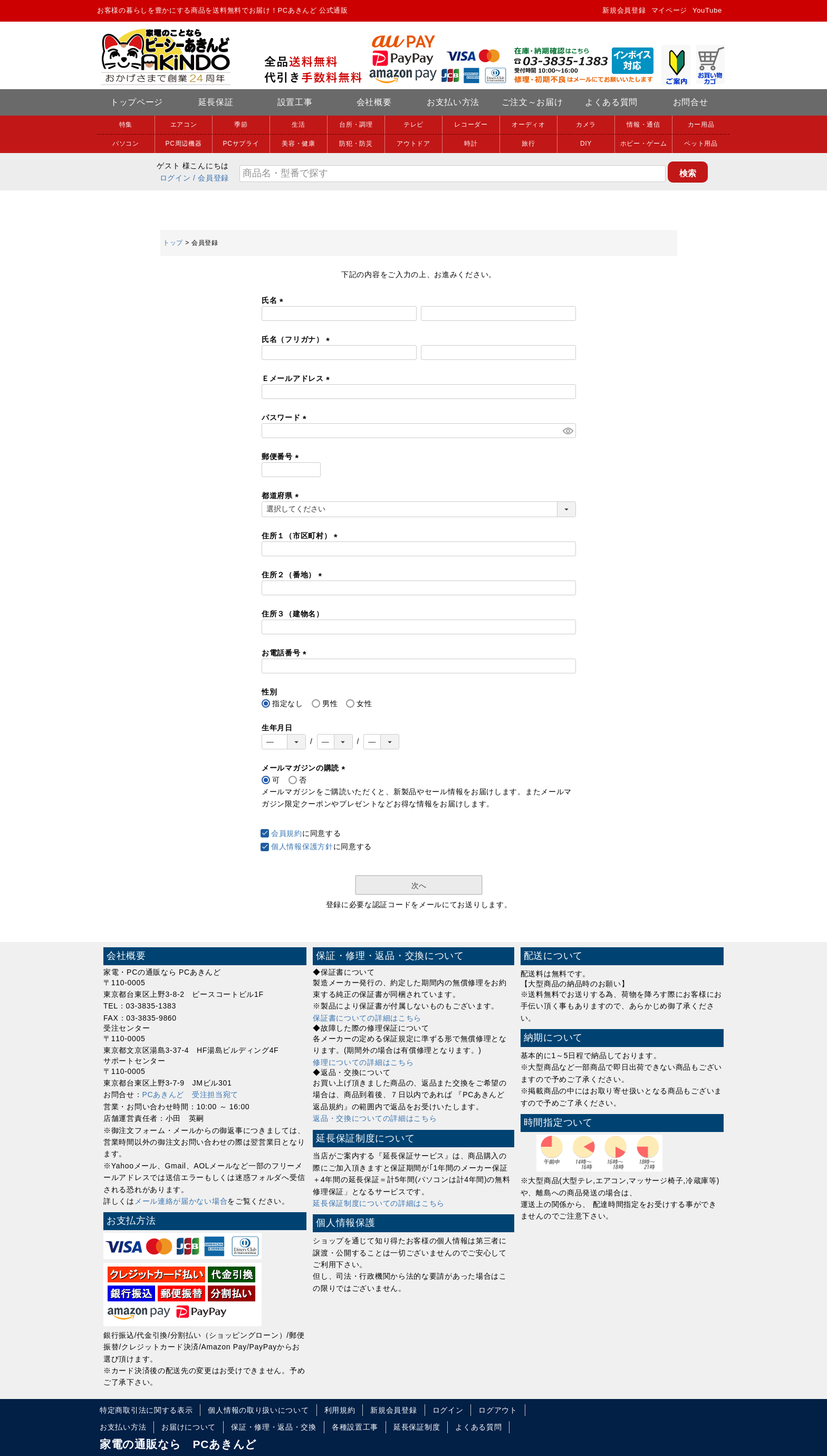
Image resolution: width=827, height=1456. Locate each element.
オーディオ (528, 124)
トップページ (136, 102)
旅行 (528, 143)
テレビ (413, 124)
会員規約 (286, 833)
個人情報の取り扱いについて (258, 1410)
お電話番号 (286, 653)
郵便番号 (282, 456)
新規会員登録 (624, 10)
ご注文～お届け (532, 102)
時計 (470, 143)
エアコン (183, 124)
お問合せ (690, 102)
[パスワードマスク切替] (567, 430)
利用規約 (339, 1410)
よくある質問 (611, 102)
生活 (298, 124)
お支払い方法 (453, 102)
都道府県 (282, 495)
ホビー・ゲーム (643, 143)
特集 (125, 124)
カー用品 (701, 124)
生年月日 (277, 728)
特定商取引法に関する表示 (146, 1410)
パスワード (286, 417)
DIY (586, 143)
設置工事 (295, 102)
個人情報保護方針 (302, 846)
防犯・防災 (356, 143)
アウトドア (413, 143)
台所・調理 (356, 124)
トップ (173, 242)
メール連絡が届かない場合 (180, 1201)
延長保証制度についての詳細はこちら (379, 1203)
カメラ (586, 124)
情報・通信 (643, 124)
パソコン (125, 143)
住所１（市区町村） (301, 535)
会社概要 (374, 102)
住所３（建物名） (293, 614)
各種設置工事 (355, 1427)
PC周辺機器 (184, 143)
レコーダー (471, 124)
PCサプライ (241, 143)
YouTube (707, 10)
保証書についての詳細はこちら (367, 1018)
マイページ (669, 10)
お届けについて (188, 1427)
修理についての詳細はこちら (363, 1062)
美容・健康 (298, 143)
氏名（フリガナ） (297, 339)
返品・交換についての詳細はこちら (375, 1118)
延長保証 (216, 102)
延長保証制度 (416, 1427)
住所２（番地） (294, 574)
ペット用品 (701, 143)
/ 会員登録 (211, 178)
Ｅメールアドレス (297, 378)
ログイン (175, 178)
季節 (240, 124)
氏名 (274, 300)
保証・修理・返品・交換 (273, 1427)
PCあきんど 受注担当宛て (190, 1094)
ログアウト (497, 1410)
